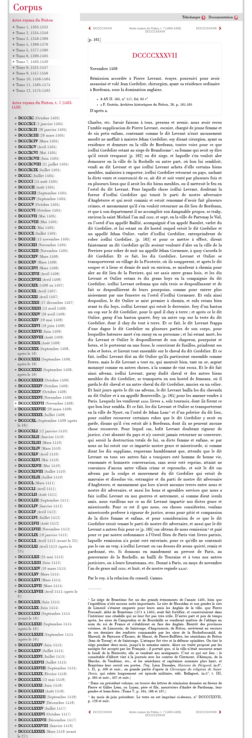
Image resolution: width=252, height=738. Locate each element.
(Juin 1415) (40, 645)
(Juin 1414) (39, 602)
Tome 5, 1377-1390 (32, 50)
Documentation (220, 17)
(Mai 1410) (38, 460)
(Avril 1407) (37, 291)
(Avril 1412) (37, 512)
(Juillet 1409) (41, 415)
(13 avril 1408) (42, 309)
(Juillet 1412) (39, 518)
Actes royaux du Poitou (32, 20)
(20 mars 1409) (45, 409)
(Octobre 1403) (39, 118)
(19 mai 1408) (40, 320)
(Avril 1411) (37, 489)
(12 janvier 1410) (43, 431)
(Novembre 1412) (44, 529)
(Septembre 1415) (47, 668)
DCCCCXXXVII (155, 31)
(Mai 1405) (37, 216)
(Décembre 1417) (47, 720)
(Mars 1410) (40, 443)
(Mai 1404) (37, 153)
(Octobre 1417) (44, 715)
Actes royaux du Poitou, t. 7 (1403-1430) (155, 28)
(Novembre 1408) (45, 398)
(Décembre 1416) (46, 703)
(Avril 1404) (37, 147)
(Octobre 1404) (39, 205)
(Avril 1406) (39, 274)
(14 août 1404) (38, 182)
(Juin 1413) (39, 563)
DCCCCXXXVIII (206, 28)
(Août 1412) (38, 524)
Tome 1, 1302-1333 (32, 27)
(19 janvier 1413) (43, 535)
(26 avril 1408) (42, 314)
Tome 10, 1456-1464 (33, 79)
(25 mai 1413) (41, 557)
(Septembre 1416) (47, 697)
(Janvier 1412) (40, 506)
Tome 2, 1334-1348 (32, 33)
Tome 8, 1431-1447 (32, 68)
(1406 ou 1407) (41, 286)
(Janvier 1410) (41, 437)
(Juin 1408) (40, 332)
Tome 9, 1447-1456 (32, 74)
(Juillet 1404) (39, 170)
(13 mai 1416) (41, 680)
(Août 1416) (41, 691)
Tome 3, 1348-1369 (32, 39)
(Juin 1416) (40, 686)
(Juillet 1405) (37, 234)
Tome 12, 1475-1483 (33, 91)
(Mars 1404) (38, 141)
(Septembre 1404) (42, 193)
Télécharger (191, 17)
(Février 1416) (42, 674)
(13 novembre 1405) (44, 239)
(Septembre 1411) (43, 501)
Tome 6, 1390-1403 (32, 56)
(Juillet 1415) (41, 651)
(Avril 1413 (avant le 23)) (48, 541)
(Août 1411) (37, 495)
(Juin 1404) (38, 159)
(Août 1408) (40, 338)
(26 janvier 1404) (42, 130)
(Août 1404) (36, 188)
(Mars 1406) (38, 257)
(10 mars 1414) (42, 569)
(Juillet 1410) (42, 472)
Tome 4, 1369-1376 (32, 45)
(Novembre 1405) (42, 245)
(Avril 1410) (38, 454)
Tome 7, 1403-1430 (32, 62)
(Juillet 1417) (42, 709)
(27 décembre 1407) (46, 303)
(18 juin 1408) (41, 326)
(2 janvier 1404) (40, 124)
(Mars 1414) (39, 575)
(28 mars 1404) (41, 136)
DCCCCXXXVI (102, 28)
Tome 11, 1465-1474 (33, 85)
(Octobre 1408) (43, 381)
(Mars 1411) (36, 483)
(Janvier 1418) (45, 726)
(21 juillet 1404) (43, 164)
